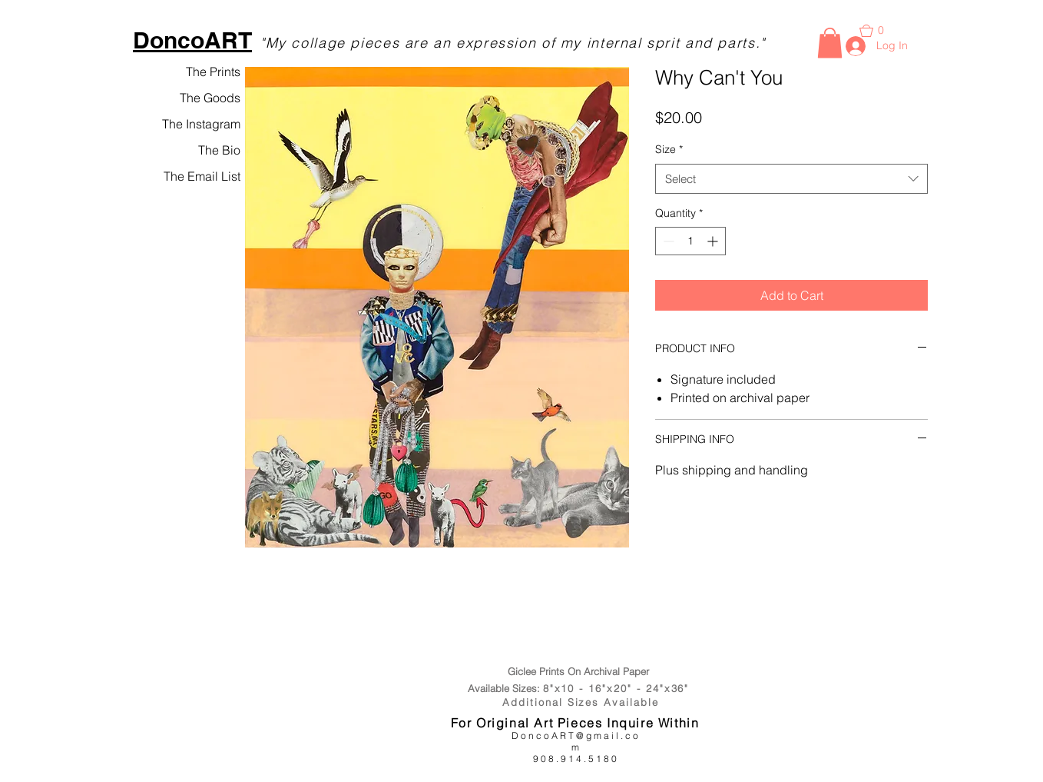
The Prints (213, 71)
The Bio (219, 150)
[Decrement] (667, 241)
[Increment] (713, 241)
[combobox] (791, 179)
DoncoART (192, 40)
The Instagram (201, 123)
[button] (830, 43)
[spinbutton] (690, 241)
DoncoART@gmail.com (576, 741)
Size (669, 149)
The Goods (210, 97)
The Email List (202, 176)
